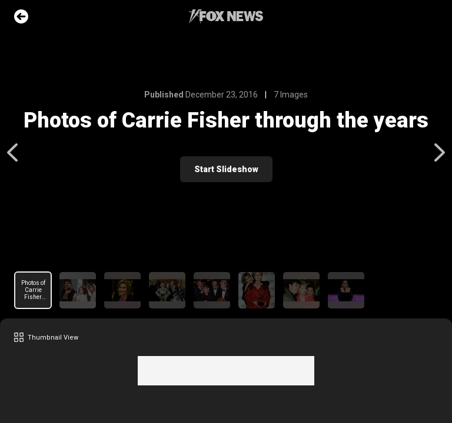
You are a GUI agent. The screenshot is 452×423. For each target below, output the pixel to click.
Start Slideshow (226, 169)
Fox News (226, 16)
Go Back (21, 16)
